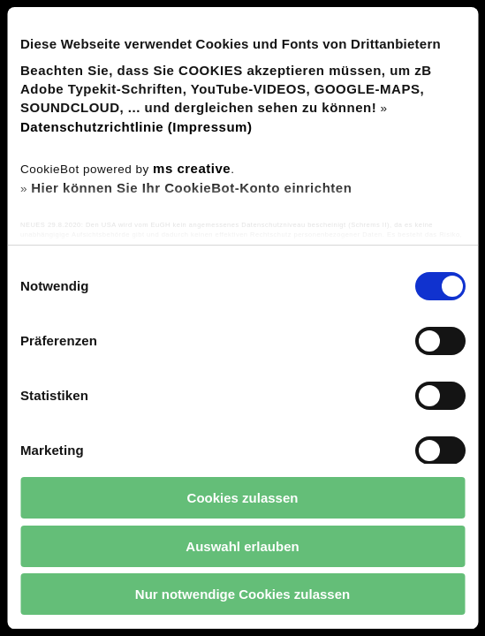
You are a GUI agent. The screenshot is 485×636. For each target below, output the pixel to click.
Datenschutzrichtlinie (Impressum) (136, 126)
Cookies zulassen (243, 497)
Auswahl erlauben (242, 546)
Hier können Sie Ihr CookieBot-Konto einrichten (191, 187)
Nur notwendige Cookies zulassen (242, 594)
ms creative (192, 168)
